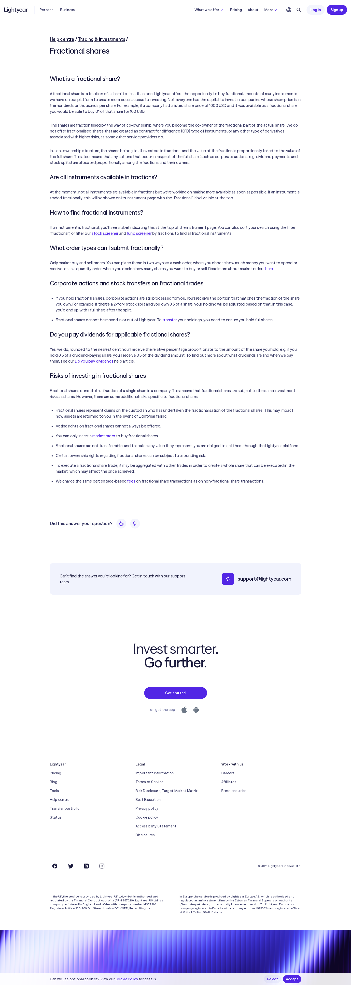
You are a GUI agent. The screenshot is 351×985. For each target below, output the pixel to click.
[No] (135, 524)
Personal (47, 10)
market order (103, 435)
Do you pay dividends (94, 361)
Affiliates (228, 782)
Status (56, 817)
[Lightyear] (16, 10)
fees (131, 481)
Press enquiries (233, 791)
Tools (54, 791)
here (269, 268)
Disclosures (145, 835)
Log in (315, 10)
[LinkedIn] (86, 866)
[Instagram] (102, 866)
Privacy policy (147, 808)
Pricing (236, 10)
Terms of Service (149, 782)
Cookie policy (147, 817)
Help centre (62, 39)
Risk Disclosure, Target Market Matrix (166, 791)
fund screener (139, 233)
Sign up (337, 10)
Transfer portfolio (65, 808)
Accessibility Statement (156, 826)
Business (67, 10)
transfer (169, 319)
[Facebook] (55, 866)
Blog (53, 782)
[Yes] (121, 524)
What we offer (209, 9)
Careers (227, 773)
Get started (175, 693)
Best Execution (148, 799)
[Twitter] (70, 866)
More (271, 9)
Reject (272, 979)
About (253, 10)
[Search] (299, 10)
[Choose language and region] (289, 10)
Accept (292, 979)
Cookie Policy (126, 979)
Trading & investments (101, 39)
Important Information (155, 773)
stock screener (105, 233)
